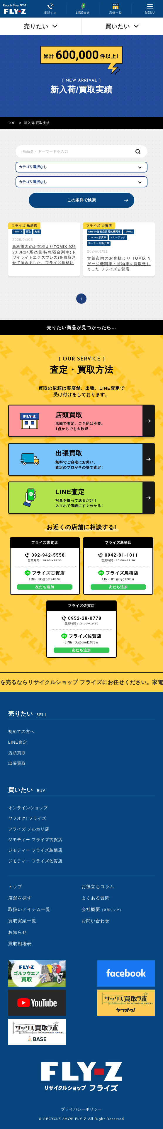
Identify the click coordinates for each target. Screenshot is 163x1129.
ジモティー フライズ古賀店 (35, 839)
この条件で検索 (81, 200)
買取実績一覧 (22, 920)
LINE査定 (17, 742)
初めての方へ (21, 731)
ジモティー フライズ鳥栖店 (35, 850)
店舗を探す (20, 897)
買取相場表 (20, 943)
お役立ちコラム (98, 886)
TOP (12, 123)
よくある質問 (96, 897)
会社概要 (102, 909)
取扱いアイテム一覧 (29, 909)
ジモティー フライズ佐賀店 (35, 861)
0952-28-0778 (82, 618)
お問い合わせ (96, 920)
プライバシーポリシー (81, 1109)
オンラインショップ (28, 807)
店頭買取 (17, 752)
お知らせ (17, 932)
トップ (15, 886)
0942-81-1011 (118, 555)
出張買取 (17, 763)
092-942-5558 (45, 555)
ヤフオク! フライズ (27, 818)
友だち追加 (44, 587)
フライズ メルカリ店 (28, 829)
